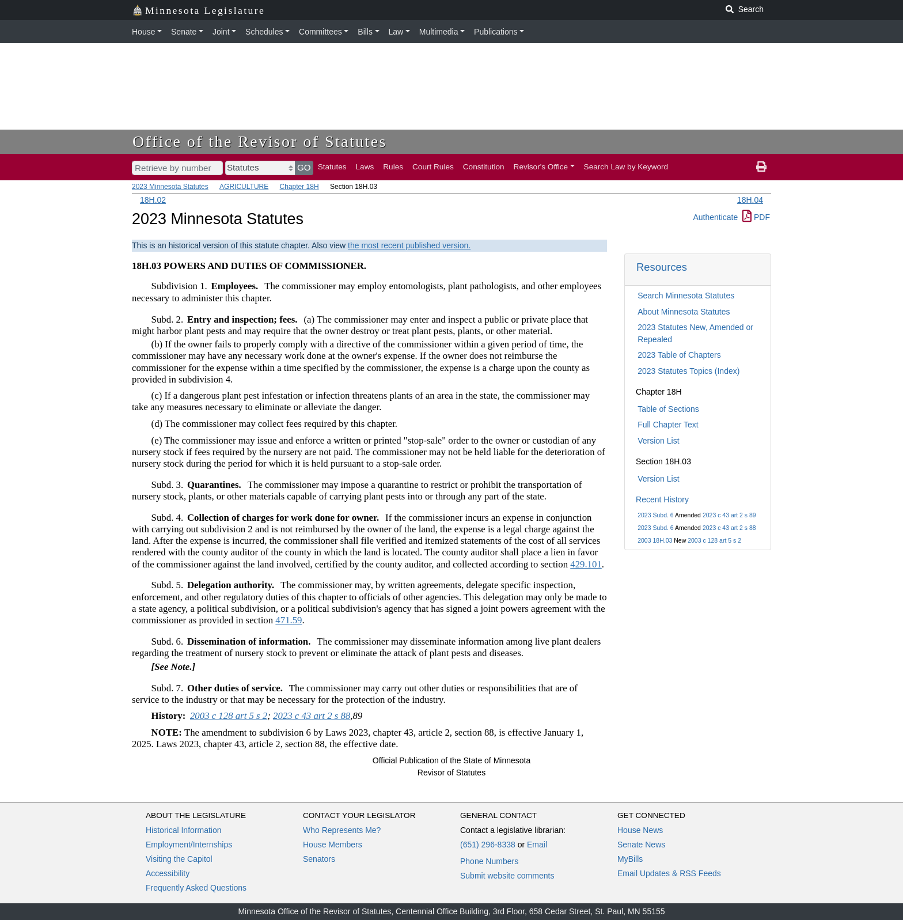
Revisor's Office (541, 166)
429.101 (586, 564)
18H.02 (153, 200)
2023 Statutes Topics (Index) (688, 371)
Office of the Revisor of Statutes (259, 141)
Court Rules (433, 166)
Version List (658, 440)
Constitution (483, 166)
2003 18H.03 (655, 540)
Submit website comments (507, 875)
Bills (365, 31)
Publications (496, 31)
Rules (393, 166)
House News (640, 830)
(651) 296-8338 (487, 844)
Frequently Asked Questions (196, 887)
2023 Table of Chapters (679, 354)
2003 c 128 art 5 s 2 (714, 540)
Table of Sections (668, 409)
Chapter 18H (299, 187)
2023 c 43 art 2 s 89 (729, 515)
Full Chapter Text (668, 424)
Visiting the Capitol (179, 859)
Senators (319, 859)
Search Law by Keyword (626, 166)
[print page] (761, 167)
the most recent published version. (409, 245)
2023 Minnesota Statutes (170, 187)
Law (396, 31)
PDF (756, 217)
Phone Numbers (489, 861)
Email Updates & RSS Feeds (669, 873)
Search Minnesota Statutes (686, 295)
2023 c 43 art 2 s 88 (729, 527)
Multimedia (438, 31)
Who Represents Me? (342, 830)
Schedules (264, 31)
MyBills (630, 859)
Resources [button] (661, 267)
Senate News (641, 844)
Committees (320, 31)
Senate (183, 31)
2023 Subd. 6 (655, 515)
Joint (221, 31)
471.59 (288, 620)
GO (304, 167)
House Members (332, 844)
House (143, 31)
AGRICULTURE (243, 187)
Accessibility (167, 873)
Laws (365, 166)
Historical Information (184, 830)
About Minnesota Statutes (684, 311)
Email (537, 844)
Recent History (662, 499)
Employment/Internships (189, 844)
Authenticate (715, 217)
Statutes (332, 166)
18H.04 (750, 200)
